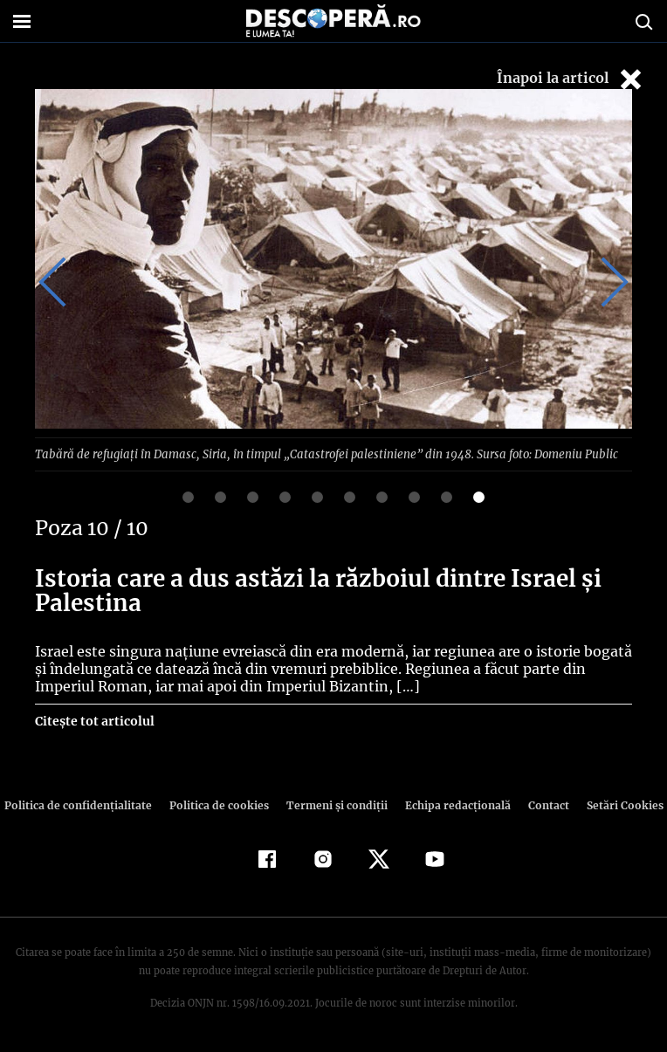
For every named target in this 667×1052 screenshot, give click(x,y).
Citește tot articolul (94, 720)
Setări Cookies (615, 804)
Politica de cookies (221, 804)
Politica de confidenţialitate (85, 804)
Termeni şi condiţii (334, 804)
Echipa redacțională (452, 804)
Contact (541, 804)
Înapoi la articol (571, 79)
